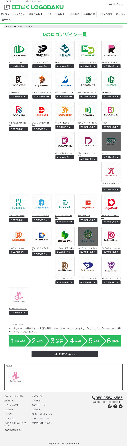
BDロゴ (104, 123)
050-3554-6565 (109, 398)
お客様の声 (89, 14)
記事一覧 (6, 19)
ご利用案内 (74, 14)
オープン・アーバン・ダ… (18, 62)
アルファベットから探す (13, 14)
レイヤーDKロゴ (15, 93)
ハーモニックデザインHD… (65, 248)
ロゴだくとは (37, 396)
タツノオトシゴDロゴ (40, 62)
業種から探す (36, 14)
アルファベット (20, 27)
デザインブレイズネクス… (64, 278)
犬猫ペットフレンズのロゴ (88, 62)
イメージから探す (55, 14)
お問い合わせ (116, 4)
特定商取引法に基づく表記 (42, 414)
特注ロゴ (120, 14)
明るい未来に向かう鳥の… (64, 153)
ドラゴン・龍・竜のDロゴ (41, 93)
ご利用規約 (36, 409)
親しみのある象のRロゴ (110, 62)
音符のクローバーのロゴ (18, 309)
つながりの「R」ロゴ (16, 248)
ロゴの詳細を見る (18, 66)
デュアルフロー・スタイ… (110, 248)
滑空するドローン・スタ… (64, 93)
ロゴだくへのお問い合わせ (42, 423)
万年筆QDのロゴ (107, 93)
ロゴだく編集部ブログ (13, 430)
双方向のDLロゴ (84, 216)
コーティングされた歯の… (87, 248)
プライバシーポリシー (40, 418)
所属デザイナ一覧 (38, 405)
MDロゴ (104, 153)
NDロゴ (58, 62)
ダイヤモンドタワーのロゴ (111, 278)
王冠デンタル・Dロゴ (16, 216)
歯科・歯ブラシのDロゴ (40, 216)
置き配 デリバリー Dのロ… (87, 123)
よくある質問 (105, 14)
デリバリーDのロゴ (62, 123)
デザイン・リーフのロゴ (87, 93)
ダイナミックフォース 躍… (87, 278)
